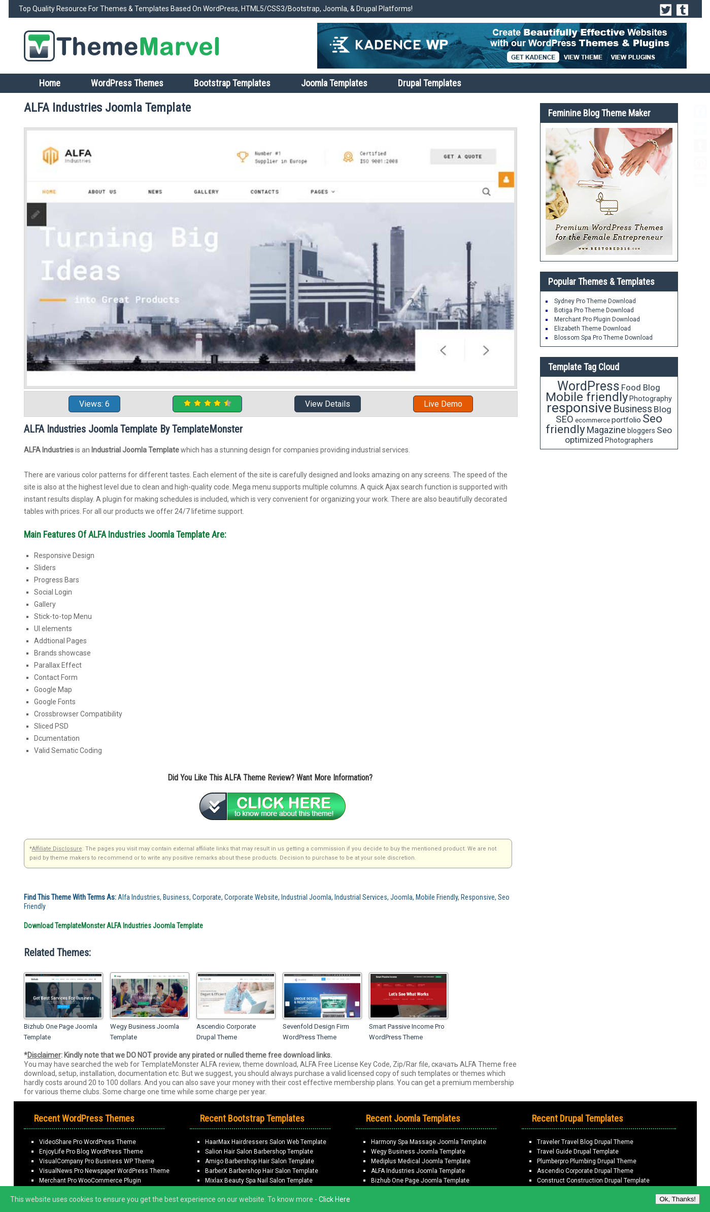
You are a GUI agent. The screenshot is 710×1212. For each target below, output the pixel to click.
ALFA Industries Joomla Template (418, 1170)
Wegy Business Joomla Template (144, 1032)
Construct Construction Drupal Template (593, 1180)
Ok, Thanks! (677, 1199)
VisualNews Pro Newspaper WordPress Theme (104, 1170)
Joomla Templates (334, 83)
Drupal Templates (429, 83)
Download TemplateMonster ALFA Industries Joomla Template (113, 926)
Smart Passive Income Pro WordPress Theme (407, 1032)
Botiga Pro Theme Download (594, 310)
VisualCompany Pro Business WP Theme (96, 1161)
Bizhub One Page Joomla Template (60, 1032)
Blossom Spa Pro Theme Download (603, 337)
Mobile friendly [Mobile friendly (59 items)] (587, 396)
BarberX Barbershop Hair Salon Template (261, 1170)
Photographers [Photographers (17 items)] (629, 440)
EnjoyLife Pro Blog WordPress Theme (91, 1151)
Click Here (334, 1199)
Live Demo (443, 404)
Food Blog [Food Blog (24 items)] (640, 387)
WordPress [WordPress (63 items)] (588, 386)
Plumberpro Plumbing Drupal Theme (586, 1161)
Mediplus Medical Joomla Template (420, 1161)
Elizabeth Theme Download (592, 328)
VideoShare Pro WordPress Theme (87, 1141)
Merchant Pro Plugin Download (597, 319)
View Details (327, 404)
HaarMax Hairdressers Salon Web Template (265, 1141)
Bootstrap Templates (232, 83)
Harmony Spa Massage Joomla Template (428, 1141)
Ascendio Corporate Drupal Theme (226, 1032)
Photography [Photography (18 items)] (650, 399)
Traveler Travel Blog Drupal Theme (585, 1141)
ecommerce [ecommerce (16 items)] (592, 420)
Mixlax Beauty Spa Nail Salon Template (259, 1180)
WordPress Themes (127, 83)
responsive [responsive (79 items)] (579, 408)
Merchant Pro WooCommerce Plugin (90, 1180)
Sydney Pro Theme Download (595, 301)
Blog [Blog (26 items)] (662, 409)
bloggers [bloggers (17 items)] (641, 431)
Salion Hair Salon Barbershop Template (259, 1151)
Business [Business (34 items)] (632, 409)
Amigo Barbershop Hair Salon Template (259, 1161)
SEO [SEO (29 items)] (564, 419)
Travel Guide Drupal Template (578, 1151)
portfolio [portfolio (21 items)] (626, 419)
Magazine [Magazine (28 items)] (606, 429)
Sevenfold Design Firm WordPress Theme (316, 1032)
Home (49, 83)
